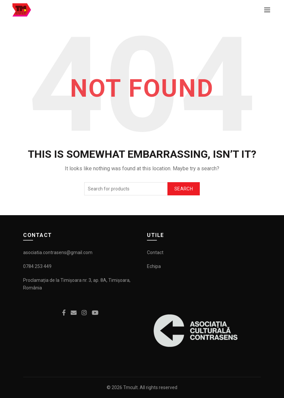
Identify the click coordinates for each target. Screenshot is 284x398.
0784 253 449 (37, 266)
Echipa (154, 266)
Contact (155, 252)
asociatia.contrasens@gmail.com (57, 252)
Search (183, 188)
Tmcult (130, 387)
